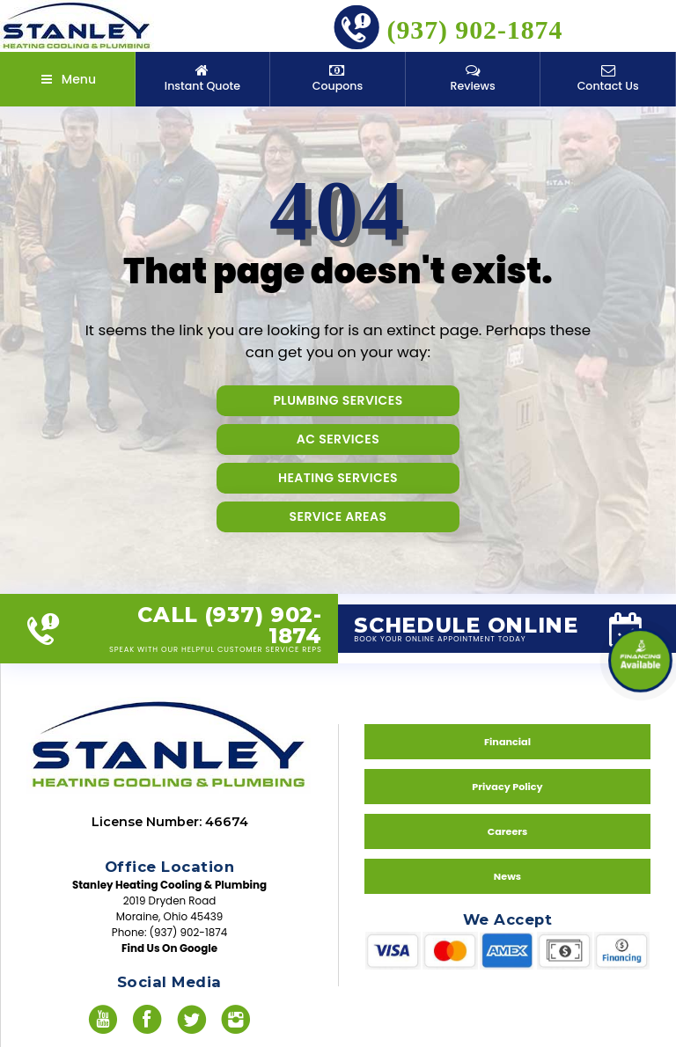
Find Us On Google (169, 948)
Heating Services (338, 478)
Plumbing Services (337, 400)
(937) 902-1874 (448, 26)
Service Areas (338, 516)
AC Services (338, 439)
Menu (67, 79)
